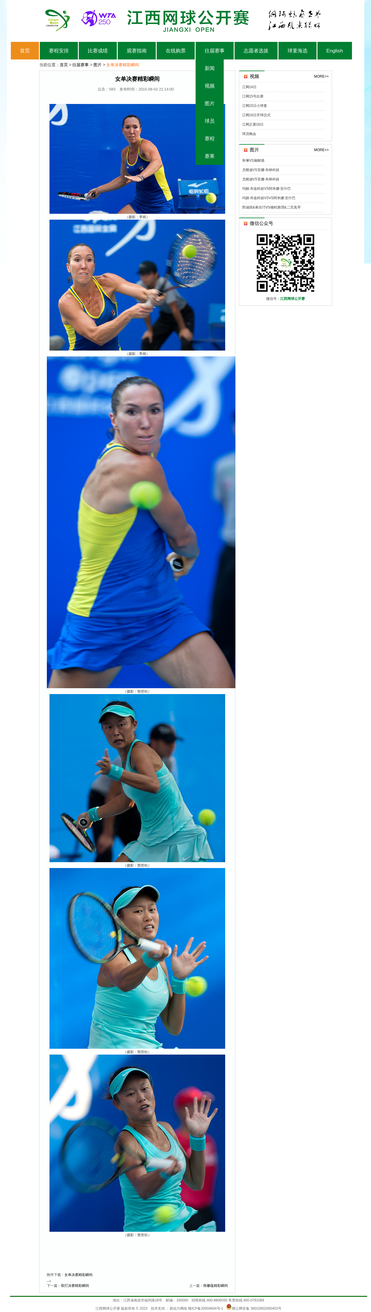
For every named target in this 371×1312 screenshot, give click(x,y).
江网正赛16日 (253, 124)
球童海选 (297, 51)
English (334, 51)
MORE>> (321, 76)
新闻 (210, 68)
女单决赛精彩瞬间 (78, 1275)
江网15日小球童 (254, 106)
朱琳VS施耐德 (253, 160)
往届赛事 (215, 51)
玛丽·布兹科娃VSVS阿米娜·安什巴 (269, 198)
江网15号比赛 (253, 96)
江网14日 (249, 87)
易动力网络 (178, 1308)
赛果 (210, 156)
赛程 (210, 138)
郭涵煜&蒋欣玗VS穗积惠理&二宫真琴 (271, 207)
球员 (210, 121)
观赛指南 (137, 51)
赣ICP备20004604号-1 (205, 1308)
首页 (25, 51)
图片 (210, 103)
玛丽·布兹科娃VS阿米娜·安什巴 (266, 189)
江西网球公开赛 (107, 1308)
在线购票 (176, 51)
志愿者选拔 (256, 51)
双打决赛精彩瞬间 (75, 1286)
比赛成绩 (98, 51)
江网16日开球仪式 (256, 115)
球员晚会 (249, 134)
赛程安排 (59, 51)
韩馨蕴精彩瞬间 (215, 1286)
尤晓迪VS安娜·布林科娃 (260, 170)
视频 (210, 86)
